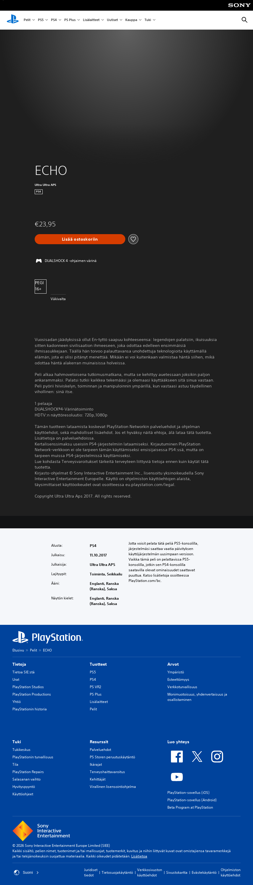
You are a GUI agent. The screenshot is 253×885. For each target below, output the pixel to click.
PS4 (54, 20)
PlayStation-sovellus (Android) (192, 799)
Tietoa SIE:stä (23, 672)
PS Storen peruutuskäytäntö (112, 757)
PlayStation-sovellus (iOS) (188, 792)
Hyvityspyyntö (23, 786)
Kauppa (131, 20)
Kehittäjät (97, 779)
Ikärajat (96, 764)
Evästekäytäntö (204, 872)
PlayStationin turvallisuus (32, 757)
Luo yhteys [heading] (178, 741)
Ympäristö (175, 672)
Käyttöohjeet (22, 794)
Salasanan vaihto (26, 779)
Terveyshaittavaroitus (107, 771)
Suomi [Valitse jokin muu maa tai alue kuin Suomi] (26, 872)
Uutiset (112, 20)
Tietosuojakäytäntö (117, 872)
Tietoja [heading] (19, 664)
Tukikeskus (21, 749)
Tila (15, 764)
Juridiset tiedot (90, 872)
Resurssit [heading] (99, 741)
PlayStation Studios (28, 686)
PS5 (41, 20)
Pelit (27, 20)
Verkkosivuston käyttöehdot (149, 872)
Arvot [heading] (173, 664)
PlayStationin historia (29, 709)
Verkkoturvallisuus (182, 686)
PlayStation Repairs (28, 771)
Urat (15, 679)
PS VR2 (95, 686)
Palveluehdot (100, 749)
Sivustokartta (177, 872)
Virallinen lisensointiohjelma (113, 786)
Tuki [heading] (16, 741)
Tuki (148, 20)
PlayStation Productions (31, 694)
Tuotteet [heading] (98, 664)
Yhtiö (16, 701)
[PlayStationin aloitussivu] (12, 20)
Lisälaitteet (91, 20)
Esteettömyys (178, 679)
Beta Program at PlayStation (190, 807)
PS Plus (70, 20)
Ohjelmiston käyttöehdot (231, 872)
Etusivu (18, 650)
